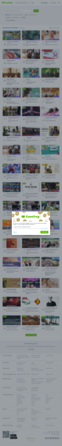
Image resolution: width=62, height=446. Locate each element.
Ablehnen (15, 232)
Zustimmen (44, 232)
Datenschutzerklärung (44, 228)
